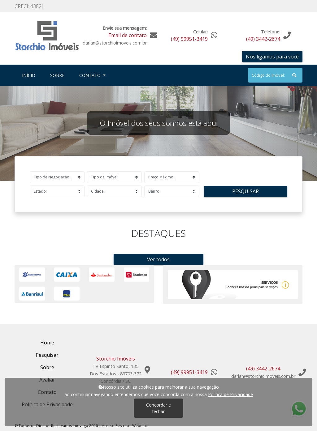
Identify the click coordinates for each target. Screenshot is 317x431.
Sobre (58, 75)
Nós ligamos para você (272, 56)
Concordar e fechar (158, 408)
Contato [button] (90, 75)
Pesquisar (245, 191)
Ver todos (158, 259)
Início (30, 75)
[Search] (275, 75)
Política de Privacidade (230, 394)
